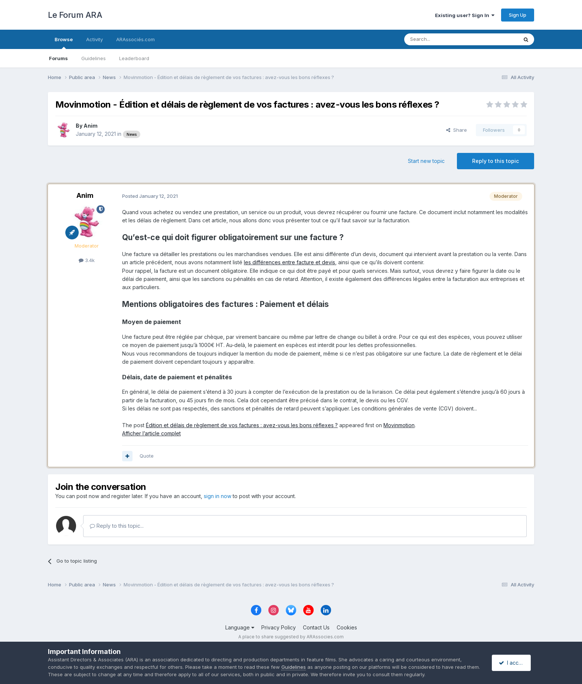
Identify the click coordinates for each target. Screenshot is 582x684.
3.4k (87, 260)
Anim (91, 125)
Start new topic (426, 161)
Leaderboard (134, 58)
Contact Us (316, 627)
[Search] (442, 39)
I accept (512, 663)
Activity (94, 39)
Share (456, 130)
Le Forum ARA (75, 15)
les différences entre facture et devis (289, 262)
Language (239, 627)
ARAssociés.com (135, 39)
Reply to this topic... (117, 526)
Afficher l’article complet (151, 433)
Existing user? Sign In (464, 15)
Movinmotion (399, 425)
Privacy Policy (278, 627)
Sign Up (517, 15)
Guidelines (93, 58)
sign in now (217, 496)
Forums (58, 58)
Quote (147, 456)
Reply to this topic (495, 161)
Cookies (347, 627)
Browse (64, 42)
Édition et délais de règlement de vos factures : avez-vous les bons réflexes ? (242, 425)
